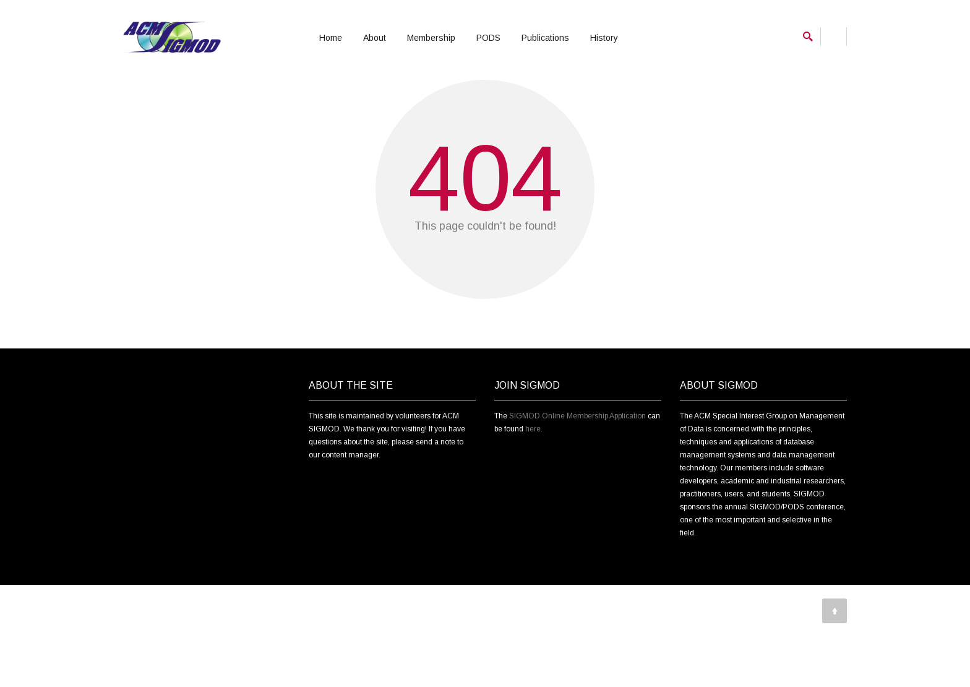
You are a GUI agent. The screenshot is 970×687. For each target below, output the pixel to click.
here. (534, 492)
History (604, 38)
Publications (545, 38)
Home (330, 38)
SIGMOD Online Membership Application (577, 479)
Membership (431, 38)
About (374, 38)
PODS (488, 38)
